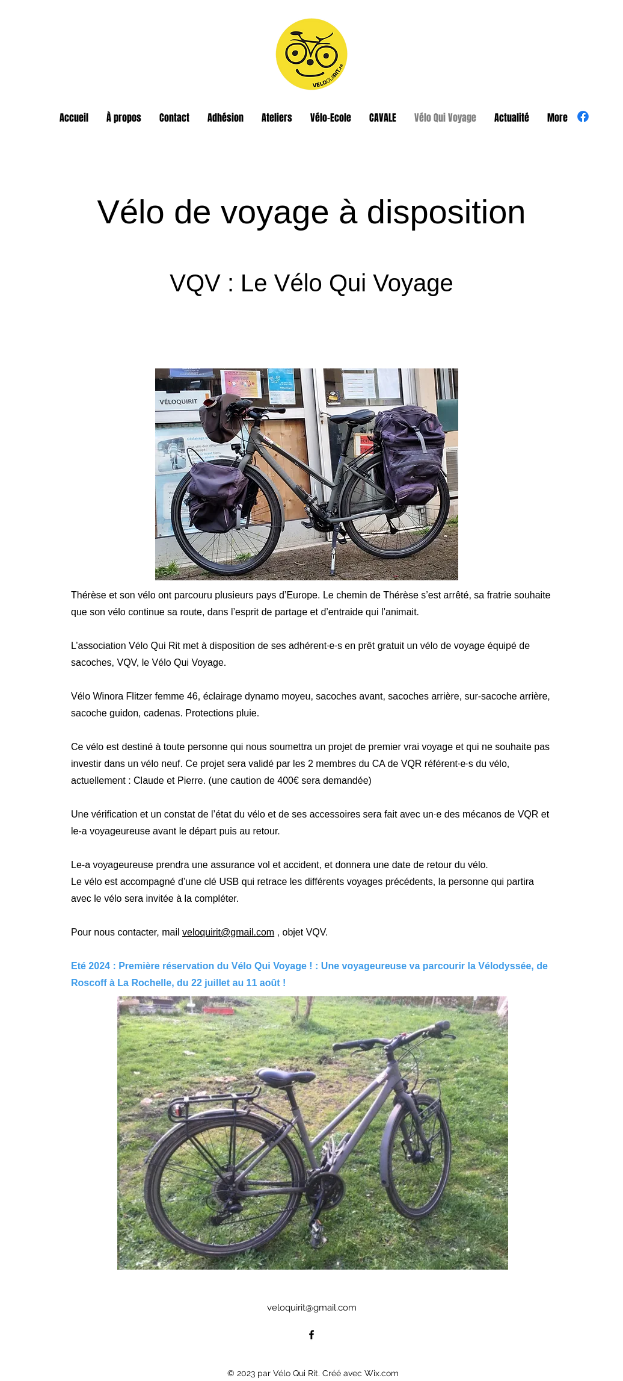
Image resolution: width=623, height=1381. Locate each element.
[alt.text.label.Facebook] (583, 116)
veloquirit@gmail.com (228, 932)
